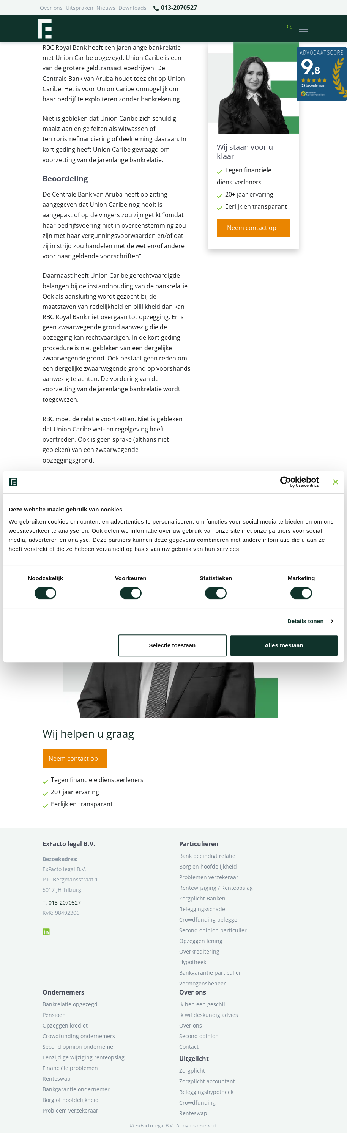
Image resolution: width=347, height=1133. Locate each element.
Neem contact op (251, 227)
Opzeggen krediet (65, 1025)
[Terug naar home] (44, 29)
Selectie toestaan (172, 645)
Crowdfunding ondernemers (79, 1036)
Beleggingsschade (202, 909)
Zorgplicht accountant (207, 1081)
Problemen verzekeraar (208, 877)
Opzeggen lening (200, 940)
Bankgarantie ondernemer (76, 1089)
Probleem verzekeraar (70, 1110)
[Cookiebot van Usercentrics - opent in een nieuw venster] (285, 482)
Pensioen (54, 1014)
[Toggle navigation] (303, 28)
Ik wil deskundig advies (208, 1014)
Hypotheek (192, 962)
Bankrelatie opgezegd (70, 1004)
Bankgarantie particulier (210, 972)
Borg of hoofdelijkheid (71, 1099)
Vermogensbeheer (202, 983)
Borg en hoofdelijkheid (208, 866)
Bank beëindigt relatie (207, 855)
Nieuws (105, 7)
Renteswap (57, 1078)
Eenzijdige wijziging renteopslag (84, 1057)
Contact (189, 1046)
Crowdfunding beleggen (210, 919)
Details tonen (305, 621)
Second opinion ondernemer (79, 1046)
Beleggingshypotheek (206, 1091)
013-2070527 (175, 8)
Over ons (51, 7)
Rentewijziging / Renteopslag (216, 887)
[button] (289, 28)
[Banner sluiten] (335, 482)
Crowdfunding (197, 1102)
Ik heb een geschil (202, 1004)
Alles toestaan (284, 645)
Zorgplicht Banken (202, 898)
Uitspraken (79, 7)
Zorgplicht (192, 1070)
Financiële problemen (70, 1068)
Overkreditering (199, 951)
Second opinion (199, 1036)
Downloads (132, 7)
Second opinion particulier (213, 930)
